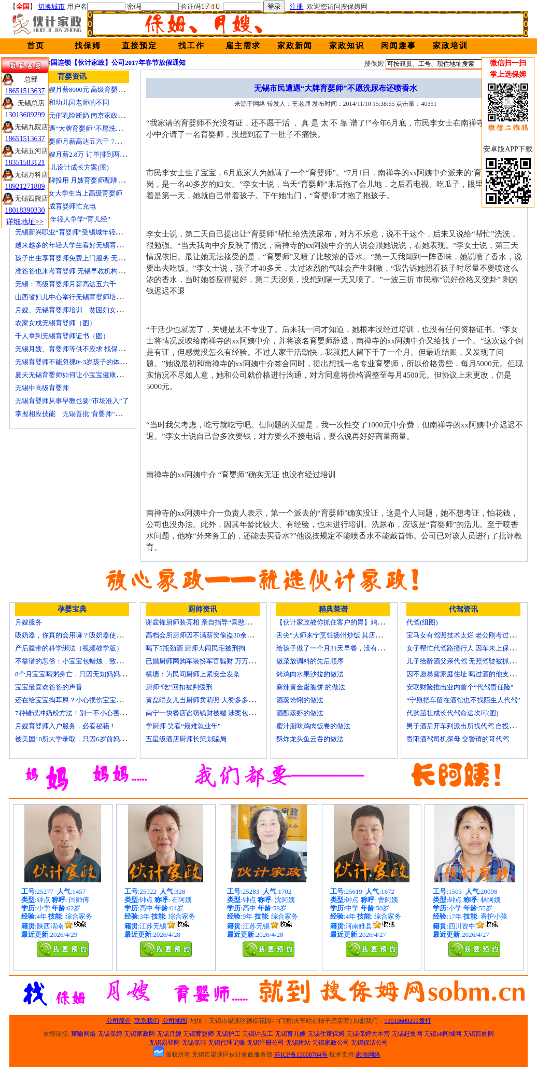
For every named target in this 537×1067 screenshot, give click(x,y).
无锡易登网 (164, 1042)
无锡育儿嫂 (290, 1033)
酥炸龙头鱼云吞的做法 (310, 739)
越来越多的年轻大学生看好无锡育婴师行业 (79, 245)
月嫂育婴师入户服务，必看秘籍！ (65, 726)
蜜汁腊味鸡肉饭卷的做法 (313, 726)
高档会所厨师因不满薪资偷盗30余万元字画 (210, 635)
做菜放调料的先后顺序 (310, 661)
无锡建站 (298, 1042)
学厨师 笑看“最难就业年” (183, 726)
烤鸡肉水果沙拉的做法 (310, 674)
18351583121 (25, 163)
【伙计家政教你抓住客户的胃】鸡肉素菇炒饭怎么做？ (357, 622)
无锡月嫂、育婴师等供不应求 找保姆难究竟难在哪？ (93, 349)
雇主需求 (243, 45)
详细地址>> (25, 222)
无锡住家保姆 (326, 1033)
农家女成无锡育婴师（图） (55, 323)
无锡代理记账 (226, 1042)
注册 (296, 6)
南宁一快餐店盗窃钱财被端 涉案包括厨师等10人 (217, 713)
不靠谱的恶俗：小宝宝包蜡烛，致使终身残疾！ (86, 661)
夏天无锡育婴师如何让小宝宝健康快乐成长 (79, 375)
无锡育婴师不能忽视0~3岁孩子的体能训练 (77, 362)
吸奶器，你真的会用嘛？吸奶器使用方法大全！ (86, 635)
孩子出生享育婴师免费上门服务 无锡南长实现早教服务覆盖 (103, 258)
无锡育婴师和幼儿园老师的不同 (62, 102)
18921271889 (25, 186)
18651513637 (25, 91)
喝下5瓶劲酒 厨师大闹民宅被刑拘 (195, 648)
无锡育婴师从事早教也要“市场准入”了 (72, 401)
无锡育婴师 (198, 1033)
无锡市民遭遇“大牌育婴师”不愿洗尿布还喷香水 (85, 128)
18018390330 (25, 210)
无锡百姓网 (478, 1033)
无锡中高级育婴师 (42, 388)
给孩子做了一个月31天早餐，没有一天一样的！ (347, 648)
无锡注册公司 (265, 1042)
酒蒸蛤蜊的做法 (299, 700)
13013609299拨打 (408, 1020)
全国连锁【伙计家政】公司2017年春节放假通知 (115, 62)
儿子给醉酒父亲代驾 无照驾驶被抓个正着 (467, 661)
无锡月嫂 (169, 1033)
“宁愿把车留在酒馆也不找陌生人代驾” (463, 700)
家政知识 (346, 45)
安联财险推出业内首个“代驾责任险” (460, 687)
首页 (36, 45)
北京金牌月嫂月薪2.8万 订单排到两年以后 (77, 154)
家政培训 (450, 45)
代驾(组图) (422, 622)
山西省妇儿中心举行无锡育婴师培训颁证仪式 (82, 297)
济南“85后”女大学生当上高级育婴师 (68, 193)
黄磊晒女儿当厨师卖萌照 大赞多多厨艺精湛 (210, 700)
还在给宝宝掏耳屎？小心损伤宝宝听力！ (75, 700)
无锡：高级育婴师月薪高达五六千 (65, 284)
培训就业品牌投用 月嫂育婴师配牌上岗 (73, 180)
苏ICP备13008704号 (301, 1054)
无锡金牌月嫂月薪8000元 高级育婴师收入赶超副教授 (93, 89)
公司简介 (118, 1020)
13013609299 (25, 115)
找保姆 (88, 45)
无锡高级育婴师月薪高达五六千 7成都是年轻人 (85, 141)
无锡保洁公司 (369, 1042)
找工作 (191, 45)
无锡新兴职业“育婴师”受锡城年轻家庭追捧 (79, 232)
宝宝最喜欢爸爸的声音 (48, 687)
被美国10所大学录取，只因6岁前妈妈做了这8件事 (89, 739)
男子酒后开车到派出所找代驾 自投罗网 (464, 726)
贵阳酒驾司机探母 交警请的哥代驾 (457, 739)
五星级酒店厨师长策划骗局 (186, 739)
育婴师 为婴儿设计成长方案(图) (62, 167)
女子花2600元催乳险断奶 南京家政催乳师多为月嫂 (90, 115)
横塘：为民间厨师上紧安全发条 (193, 674)
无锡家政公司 (330, 1042)
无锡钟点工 (257, 1033)
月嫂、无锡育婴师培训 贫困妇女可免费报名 (82, 310)
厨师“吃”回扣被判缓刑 (179, 687)
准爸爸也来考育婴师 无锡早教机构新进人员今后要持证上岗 (103, 271)
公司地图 (174, 1020)
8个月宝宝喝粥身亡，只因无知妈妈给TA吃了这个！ (91, 674)
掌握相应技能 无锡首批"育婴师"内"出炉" (77, 414)
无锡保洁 (193, 1042)
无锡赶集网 (406, 1033)
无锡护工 (228, 1033)
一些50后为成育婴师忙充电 (55, 206)
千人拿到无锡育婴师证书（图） (62, 336)
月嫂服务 (28, 622)
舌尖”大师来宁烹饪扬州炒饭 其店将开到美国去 (346, 635)
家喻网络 (83, 1033)
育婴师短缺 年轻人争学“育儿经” (62, 219)
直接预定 (139, 45)
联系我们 (146, 1020)
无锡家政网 (139, 1033)
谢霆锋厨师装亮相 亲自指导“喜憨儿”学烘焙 (210, 622)
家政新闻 (295, 45)
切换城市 (51, 6)
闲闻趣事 (398, 45)
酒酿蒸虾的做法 (299, 713)
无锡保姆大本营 (368, 1033)
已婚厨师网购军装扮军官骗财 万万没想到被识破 (217, 661)
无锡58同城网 (442, 1033)
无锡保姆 (109, 1033)
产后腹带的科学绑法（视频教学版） (69, 648)
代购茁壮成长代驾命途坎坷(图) (452, 713)
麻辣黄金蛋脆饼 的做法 (310, 687)
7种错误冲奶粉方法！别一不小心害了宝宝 (77, 713)
